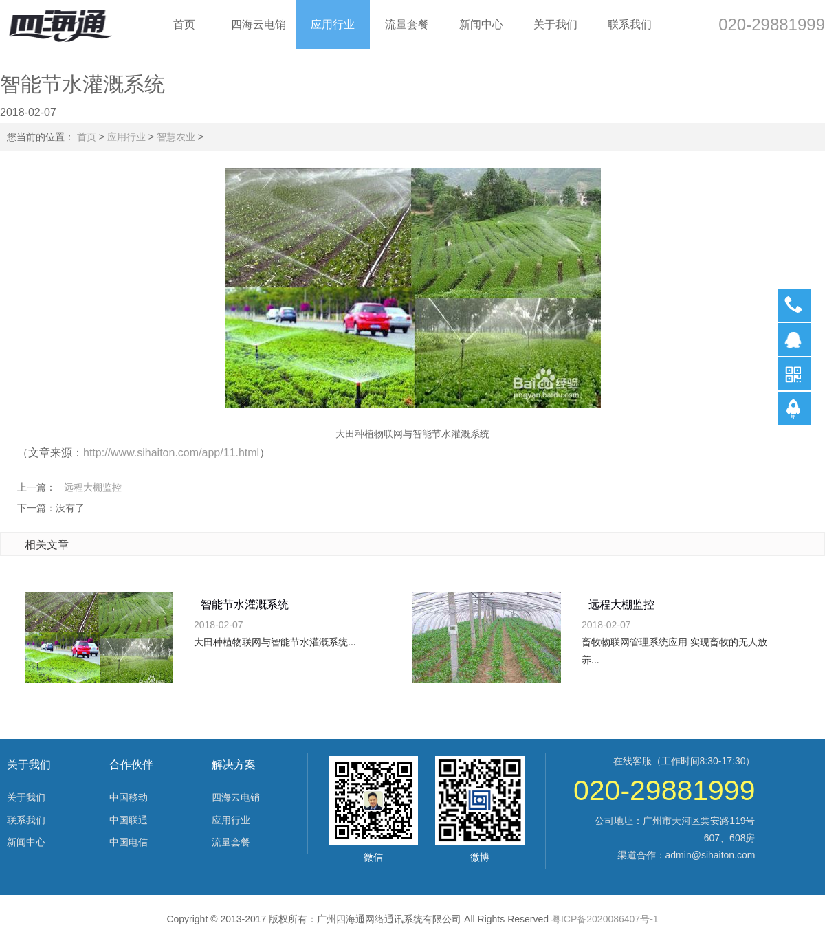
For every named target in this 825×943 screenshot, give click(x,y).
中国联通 (128, 819)
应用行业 (126, 136)
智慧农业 (176, 136)
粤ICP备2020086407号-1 (605, 918)
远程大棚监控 (93, 487)
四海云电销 (236, 797)
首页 (86, 136)
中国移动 (128, 797)
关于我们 (26, 797)
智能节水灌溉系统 (245, 604)
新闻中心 (26, 841)
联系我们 (26, 819)
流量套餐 (231, 841)
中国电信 (128, 841)
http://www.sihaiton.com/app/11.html (171, 452)
